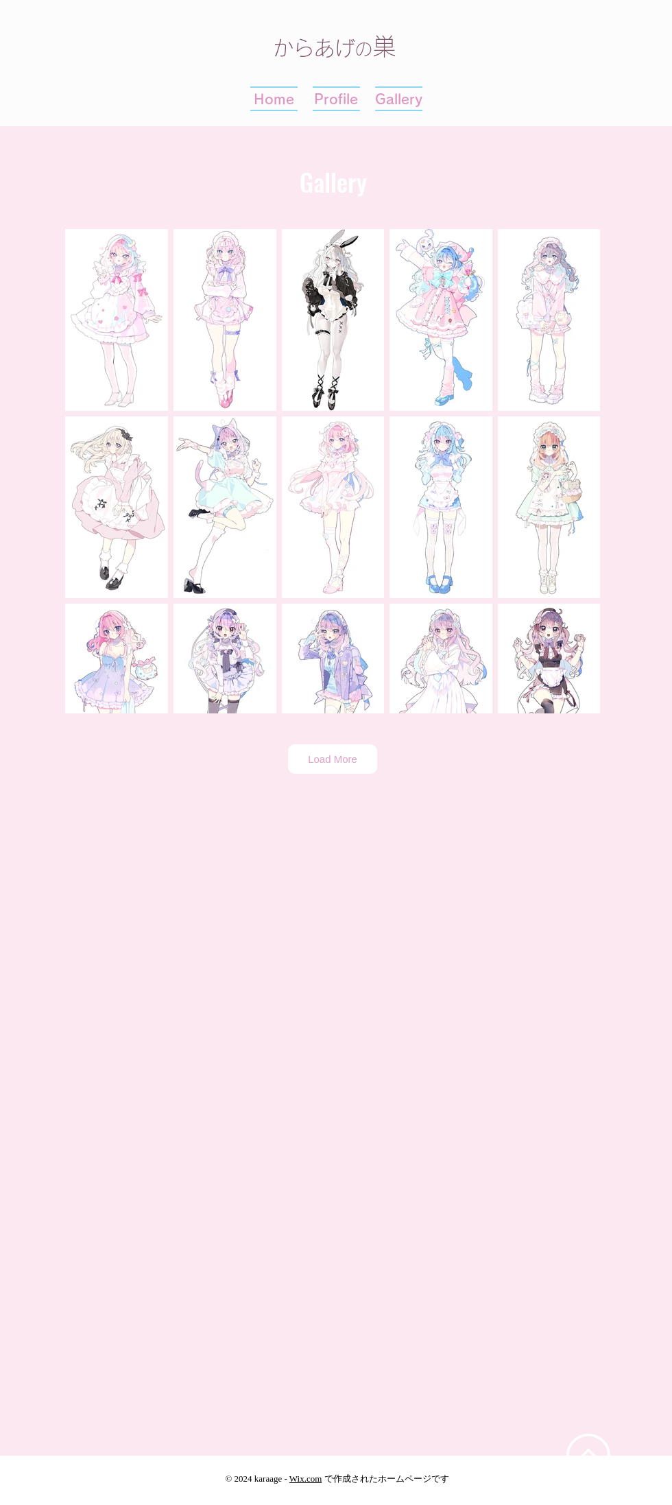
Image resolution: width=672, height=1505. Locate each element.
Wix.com (305, 1478)
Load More (332, 759)
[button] (399, 98)
